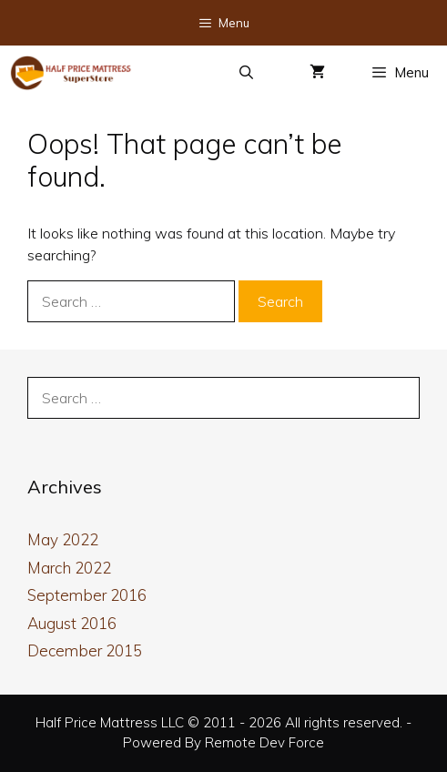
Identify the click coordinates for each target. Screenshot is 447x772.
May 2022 (62, 539)
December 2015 (84, 650)
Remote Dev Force (264, 742)
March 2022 (69, 567)
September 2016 (87, 594)
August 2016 (72, 623)
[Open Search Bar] (245, 73)
